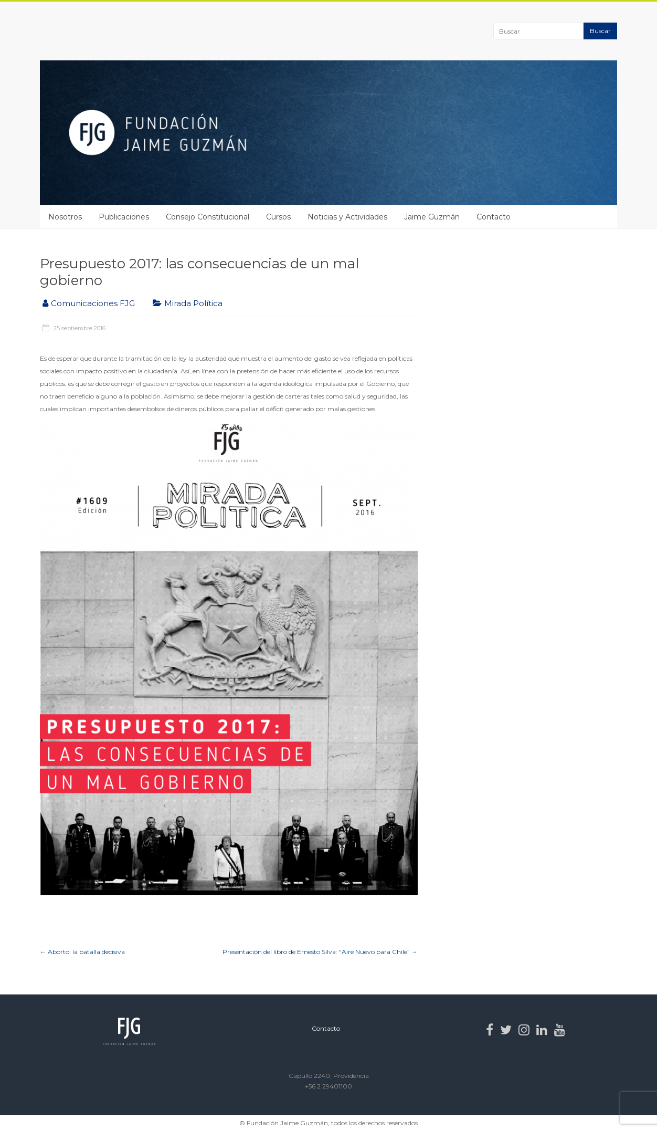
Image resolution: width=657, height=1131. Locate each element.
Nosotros (65, 217)
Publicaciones (124, 217)
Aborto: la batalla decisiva (82, 952)
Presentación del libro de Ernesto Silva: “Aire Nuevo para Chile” (320, 952)
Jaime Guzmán (432, 217)
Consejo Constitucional (207, 217)
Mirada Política (193, 303)
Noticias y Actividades (347, 217)
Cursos (278, 217)
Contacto (493, 217)
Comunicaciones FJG (93, 303)
